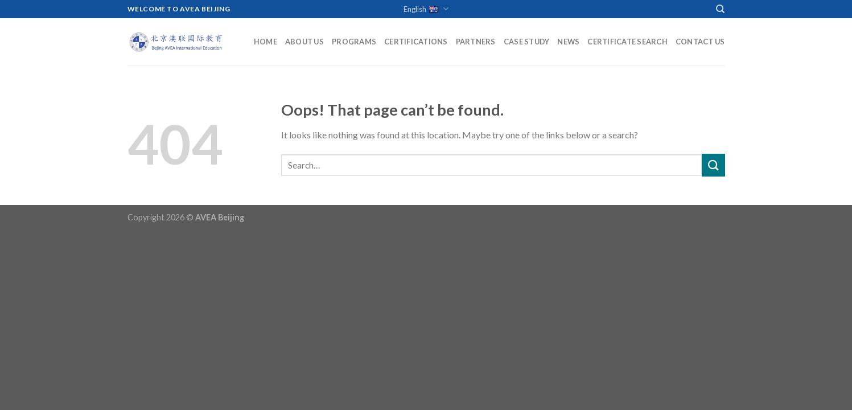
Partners (476, 41)
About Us (304, 41)
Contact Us (700, 41)
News (568, 41)
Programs (354, 41)
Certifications (416, 41)
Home (265, 41)
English (426, 9)
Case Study (527, 41)
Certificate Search (627, 41)
